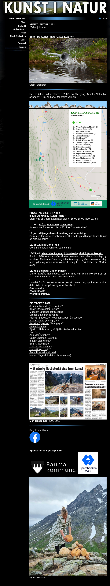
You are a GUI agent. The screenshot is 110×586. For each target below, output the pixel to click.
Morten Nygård (37, 355)
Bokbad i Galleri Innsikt (52, 270)
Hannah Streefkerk (39, 317)
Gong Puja (52, 244)
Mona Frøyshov (38, 349)
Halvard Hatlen (37, 326)
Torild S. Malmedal (39, 346)
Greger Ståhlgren (38, 314)
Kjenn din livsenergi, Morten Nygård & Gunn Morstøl (72, 253)
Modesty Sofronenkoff (41, 312)
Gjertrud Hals (36, 329)
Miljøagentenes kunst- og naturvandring (62, 233)
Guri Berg (34, 332)
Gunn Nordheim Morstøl (42, 352)
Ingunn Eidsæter (38, 340)
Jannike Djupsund (39, 323)
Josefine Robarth (38, 306)
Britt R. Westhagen (39, 343)
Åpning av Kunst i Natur (51, 216)
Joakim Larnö (36, 320)
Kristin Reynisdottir (39, 309)
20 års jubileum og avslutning (56, 224)
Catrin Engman (37, 338)
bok (91, 273)
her (72, 36)
